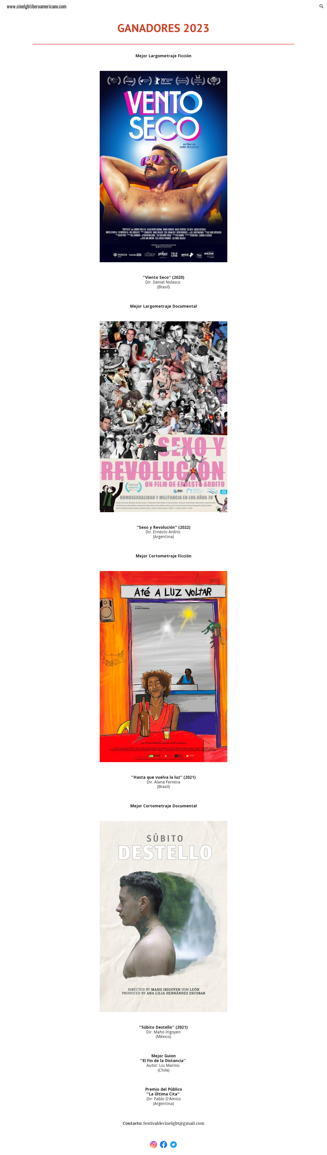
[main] (163, 27)
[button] (321, 6)
